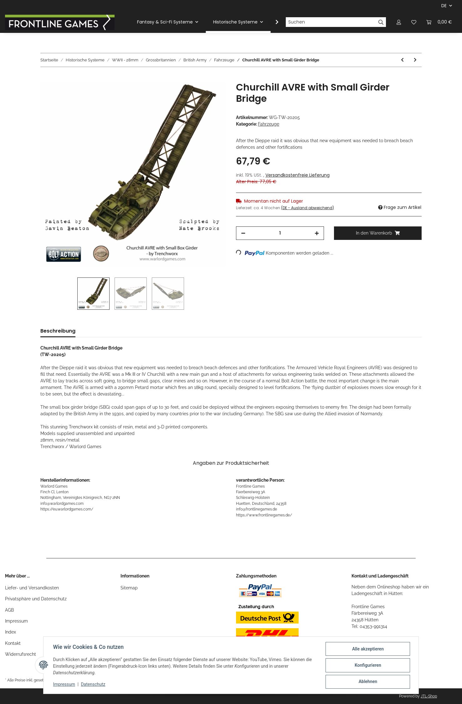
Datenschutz (93, 684)
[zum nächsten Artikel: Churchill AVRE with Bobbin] (415, 60)
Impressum (16, 621)
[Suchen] (330, 22)
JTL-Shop (429, 696)
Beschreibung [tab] (57, 330)
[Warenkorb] (439, 22)
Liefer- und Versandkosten (32, 587)
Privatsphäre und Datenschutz (36, 598)
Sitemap (129, 587)
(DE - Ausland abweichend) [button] (307, 207)
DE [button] (444, 6)
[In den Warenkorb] (45, 78)
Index (10, 631)
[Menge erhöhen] (317, 233)
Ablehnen (367, 681)
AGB (9, 610)
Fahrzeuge (268, 124)
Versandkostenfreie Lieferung (297, 175)
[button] (398, 22)
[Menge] (280, 233)
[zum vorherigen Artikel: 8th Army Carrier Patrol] (402, 60)
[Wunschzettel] (413, 22)
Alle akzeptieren (367, 649)
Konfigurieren (367, 665)
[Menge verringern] (243, 233)
